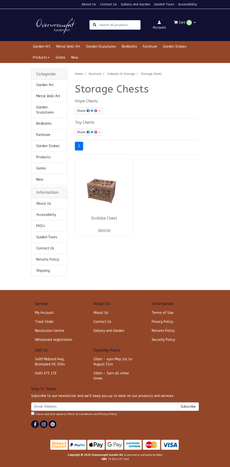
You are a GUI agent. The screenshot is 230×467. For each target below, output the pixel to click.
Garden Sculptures (101, 46)
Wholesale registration (53, 340)
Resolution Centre (49, 331)
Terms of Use (162, 313)
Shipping (43, 271)
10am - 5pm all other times (111, 375)
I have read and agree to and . (74, 414)
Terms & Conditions (80, 414)
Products (43, 157)
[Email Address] (104, 406)
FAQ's (40, 226)
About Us (89, 4)
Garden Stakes (174, 46)
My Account (44, 313)
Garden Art (41, 46)
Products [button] (40, 57)
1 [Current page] (79, 146)
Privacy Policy (162, 322)
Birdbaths (129, 46)
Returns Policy (47, 259)
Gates (60, 57)
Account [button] (159, 25)
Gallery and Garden (135, 4)
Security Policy (163, 340)
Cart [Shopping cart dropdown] (183, 22)
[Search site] (94, 25)
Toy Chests (84, 122)
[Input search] (119, 25)
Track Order (44, 322)
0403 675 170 (45, 373)
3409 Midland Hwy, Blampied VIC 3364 (50, 361)
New (74, 57)
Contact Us (108, 4)
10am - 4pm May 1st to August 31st (112, 361)
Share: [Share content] (87, 111)
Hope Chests (86, 101)
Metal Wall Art (68, 46)
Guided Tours (164, 4)
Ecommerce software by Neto (143, 455)
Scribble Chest (104, 218)
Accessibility (187, 4)
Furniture (150, 46)
